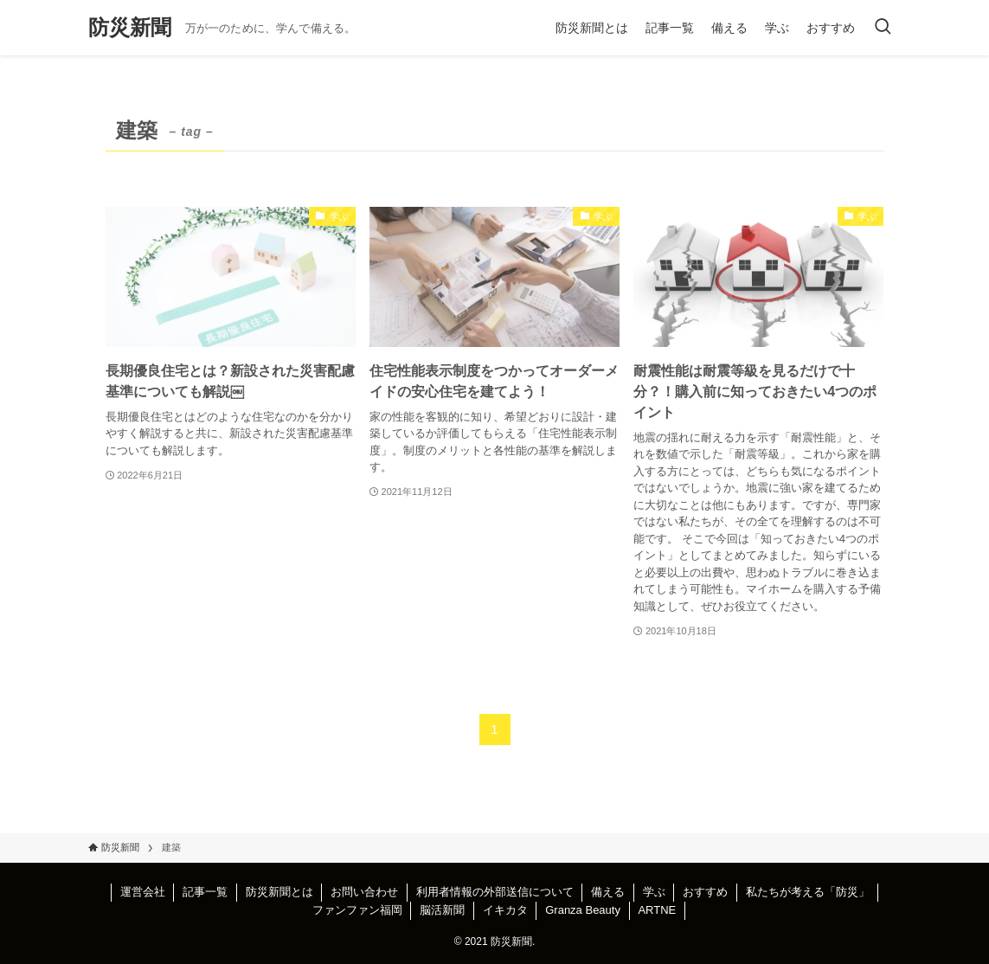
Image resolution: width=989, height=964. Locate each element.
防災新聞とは (279, 891)
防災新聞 (129, 27)
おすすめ (705, 891)
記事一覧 (205, 891)
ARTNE (657, 909)
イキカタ (505, 909)
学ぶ (654, 891)
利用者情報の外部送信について (495, 891)
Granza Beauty (582, 909)
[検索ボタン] (883, 27)
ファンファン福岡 (357, 909)
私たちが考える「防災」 (808, 891)
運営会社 (142, 891)
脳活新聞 (442, 909)
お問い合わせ (364, 891)
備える (608, 891)
